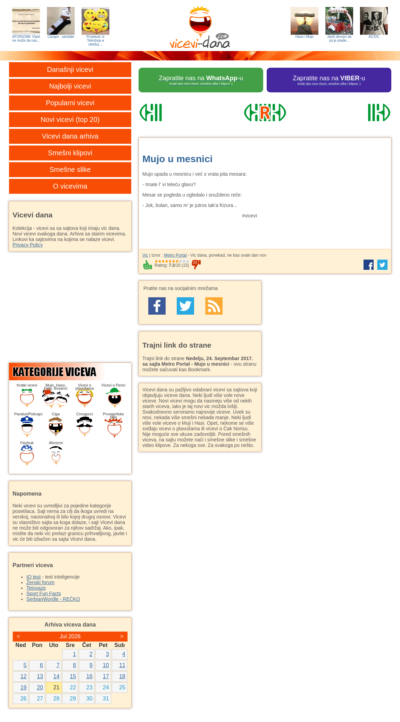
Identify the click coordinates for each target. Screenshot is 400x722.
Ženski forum (40, 582)
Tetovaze (36, 588)
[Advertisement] (327, 190)
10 (106, 665)
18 (122, 676)
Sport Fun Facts (43, 593)
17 (106, 676)
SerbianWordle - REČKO (53, 599)
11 (122, 665)
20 (40, 687)
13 (40, 676)
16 (89, 676)
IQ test (33, 577)
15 (73, 676)
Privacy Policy (27, 245)
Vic (145, 255)
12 (23, 676)
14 (56, 676)
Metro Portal (175, 255)
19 (23, 687)
